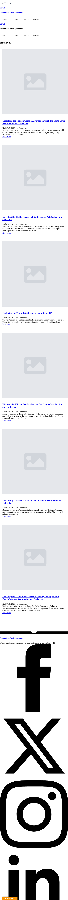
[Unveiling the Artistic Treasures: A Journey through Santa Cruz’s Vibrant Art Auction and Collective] (34, 558)
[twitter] (34, 779)
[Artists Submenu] (9, 19)
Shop (15, 19)
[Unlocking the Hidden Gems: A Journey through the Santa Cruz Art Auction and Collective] (34, 82)
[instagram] (34, 847)
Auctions (25, 19)
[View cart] (34, 3)
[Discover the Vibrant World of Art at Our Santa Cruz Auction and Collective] (34, 365)
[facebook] (34, 711)
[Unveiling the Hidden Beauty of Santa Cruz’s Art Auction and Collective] (34, 178)
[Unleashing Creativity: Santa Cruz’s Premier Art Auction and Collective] (34, 462)
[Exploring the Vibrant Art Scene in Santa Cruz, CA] (34, 274)
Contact (36, 19)
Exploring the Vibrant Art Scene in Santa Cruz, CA (27, 313)
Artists (4, 19)
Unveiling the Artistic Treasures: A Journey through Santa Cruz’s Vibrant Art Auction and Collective (30, 598)
